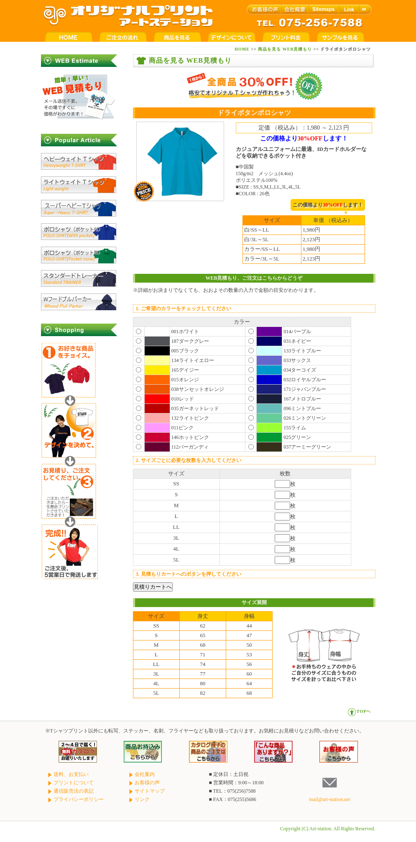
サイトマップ (146, 791)
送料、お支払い (68, 774)
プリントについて (70, 783)
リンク (139, 799)
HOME (242, 49)
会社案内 (141, 774)
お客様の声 (144, 783)
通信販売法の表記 (70, 791)
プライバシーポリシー (75, 799)
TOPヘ (359, 711)
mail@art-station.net (329, 799)
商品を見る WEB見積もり (285, 49)
